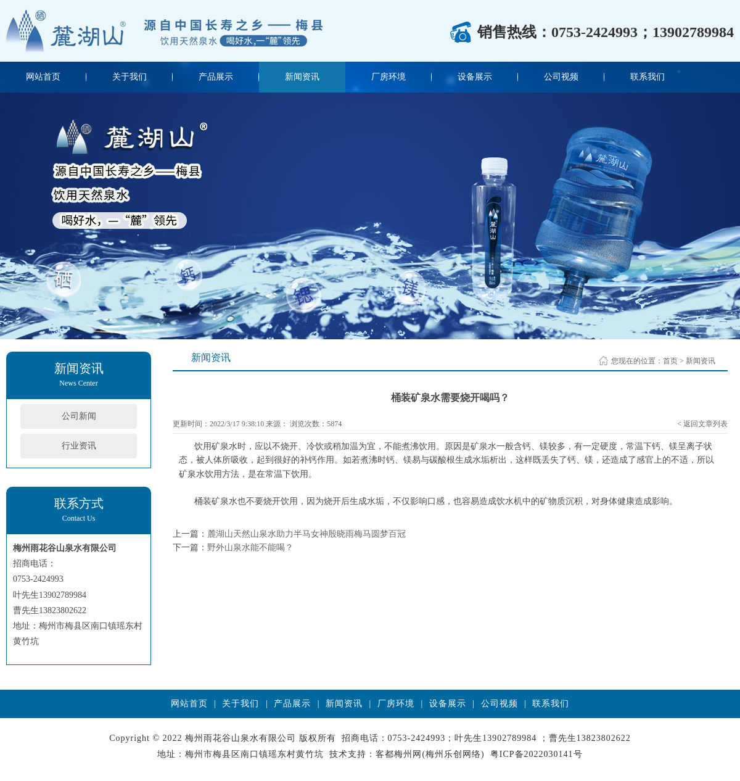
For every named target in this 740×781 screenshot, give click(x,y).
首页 (670, 361)
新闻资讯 (302, 76)
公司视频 (561, 76)
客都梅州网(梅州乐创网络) (430, 754)
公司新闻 (79, 416)
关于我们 (129, 76)
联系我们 (647, 76)
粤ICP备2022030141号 (536, 754)
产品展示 (216, 76)
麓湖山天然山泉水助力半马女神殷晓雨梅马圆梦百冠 (306, 534)
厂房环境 (388, 76)
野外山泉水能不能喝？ (250, 547)
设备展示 (475, 76)
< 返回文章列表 (702, 423)
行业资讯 (79, 445)
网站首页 (43, 76)
